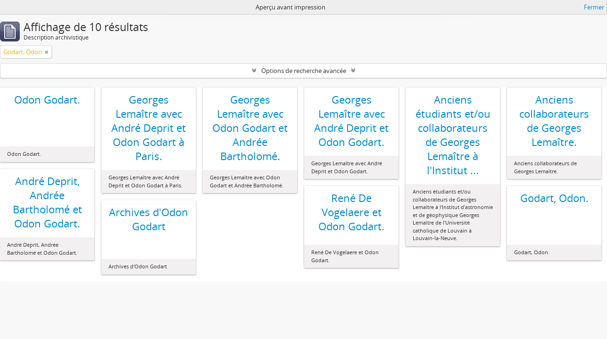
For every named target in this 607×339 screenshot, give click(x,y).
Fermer (594, 7)
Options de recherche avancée (303, 70)
